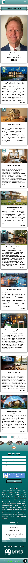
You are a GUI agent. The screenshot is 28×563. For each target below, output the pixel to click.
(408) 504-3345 (11, 535)
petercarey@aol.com (15, 537)
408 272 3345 (19, 535)
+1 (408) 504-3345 (16, 57)
